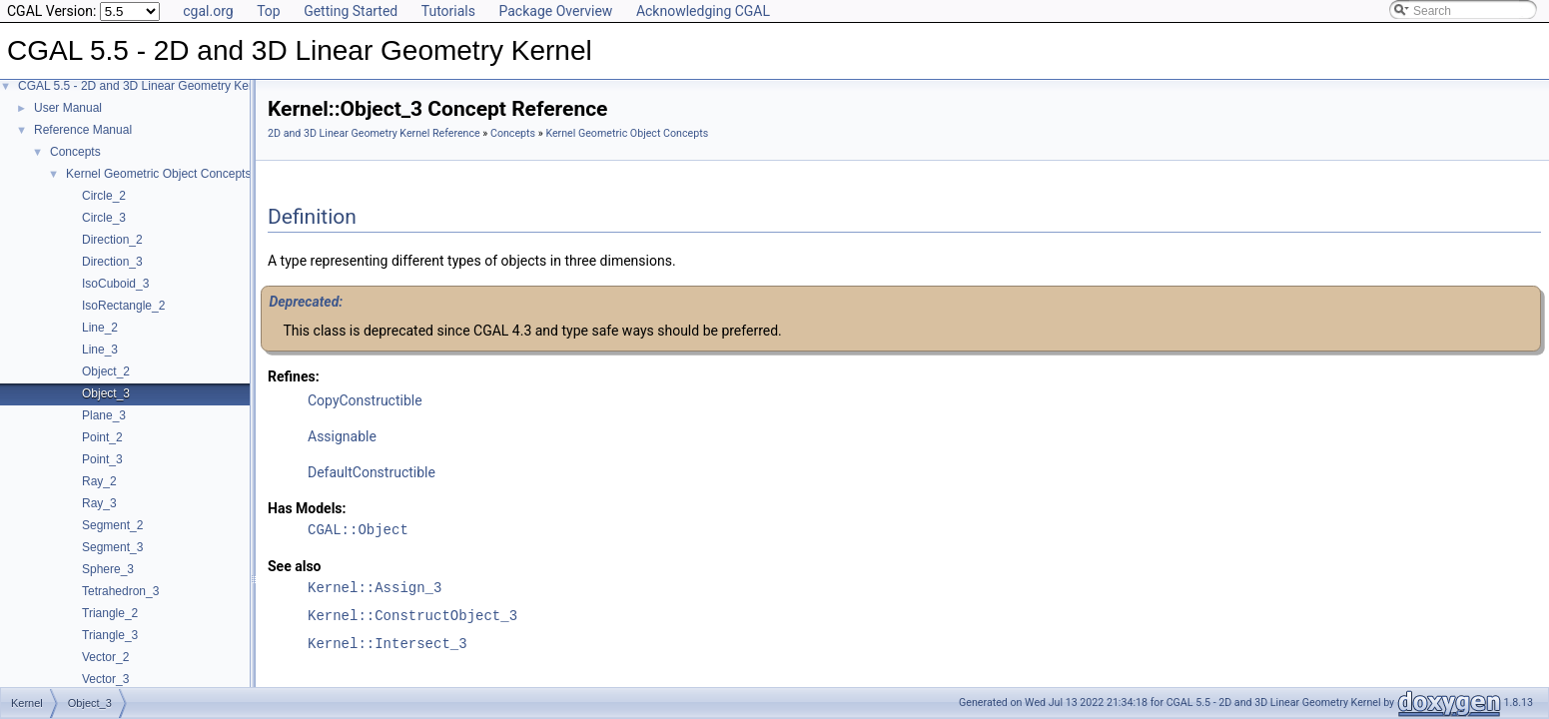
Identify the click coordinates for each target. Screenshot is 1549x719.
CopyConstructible (365, 400)
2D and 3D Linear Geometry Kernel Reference (374, 133)
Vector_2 (105, 657)
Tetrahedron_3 (120, 591)
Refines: (294, 376)
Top (269, 11)
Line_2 (100, 328)
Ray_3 (99, 503)
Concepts (75, 152)
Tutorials (448, 11)
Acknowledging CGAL (703, 11)
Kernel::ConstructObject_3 (412, 615)
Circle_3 (104, 218)
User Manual (68, 108)
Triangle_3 (110, 635)
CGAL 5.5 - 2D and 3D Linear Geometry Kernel (143, 86)
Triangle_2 (110, 613)
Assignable (342, 436)
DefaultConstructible (371, 472)
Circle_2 (104, 196)
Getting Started (350, 11)
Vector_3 (105, 679)
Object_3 (106, 393)
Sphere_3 (108, 569)
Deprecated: (306, 302)
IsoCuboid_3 (115, 284)
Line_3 (100, 350)
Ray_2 (99, 481)
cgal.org (208, 11)
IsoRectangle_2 (123, 306)
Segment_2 (112, 525)
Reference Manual (83, 130)
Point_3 (102, 459)
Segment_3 (112, 547)
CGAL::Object (358, 529)
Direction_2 (112, 240)
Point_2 (102, 437)
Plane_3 (104, 415)
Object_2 (106, 371)
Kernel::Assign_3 (374, 587)
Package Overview (555, 11)
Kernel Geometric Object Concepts (158, 174)
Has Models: (307, 508)
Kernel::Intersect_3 (387, 643)
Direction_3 (112, 262)
